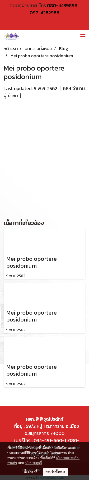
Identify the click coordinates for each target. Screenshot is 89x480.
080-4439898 (62, 5)
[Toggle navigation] (83, 36)
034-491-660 (47, 440)
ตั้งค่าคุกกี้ (30, 472)
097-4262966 (44, 12)
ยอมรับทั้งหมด (56, 472)
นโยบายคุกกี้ (33, 463)
